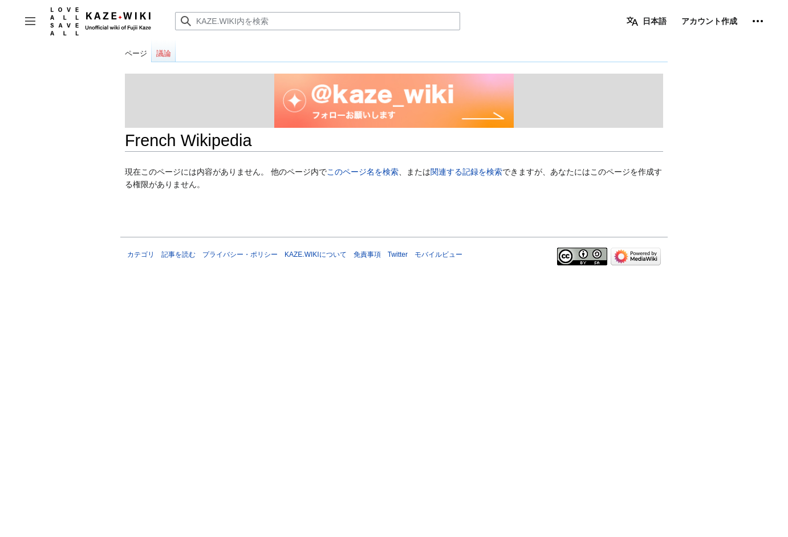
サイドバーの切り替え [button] (34, 26)
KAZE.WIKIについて (316, 255)
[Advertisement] (394, 349)
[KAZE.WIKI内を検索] (317, 21)
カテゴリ (141, 255)
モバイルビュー (438, 255)
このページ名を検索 (363, 171)
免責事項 (367, 255)
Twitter (398, 255)
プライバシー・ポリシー (240, 255)
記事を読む (178, 255)
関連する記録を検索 (466, 171)
